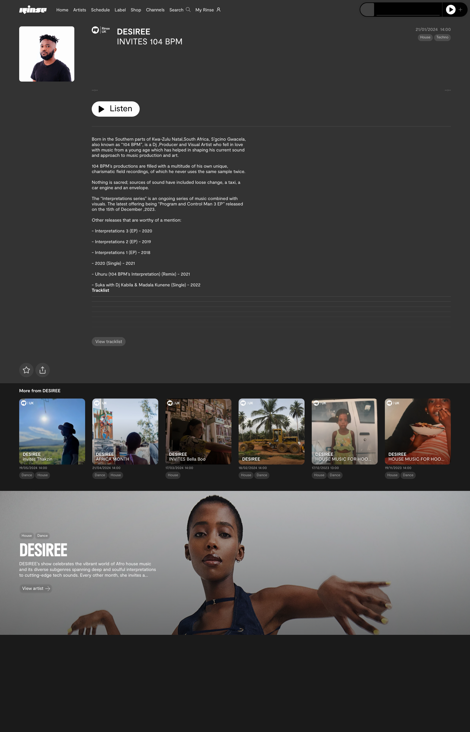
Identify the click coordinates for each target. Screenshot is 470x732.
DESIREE (133, 31)
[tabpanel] (271, 71)
